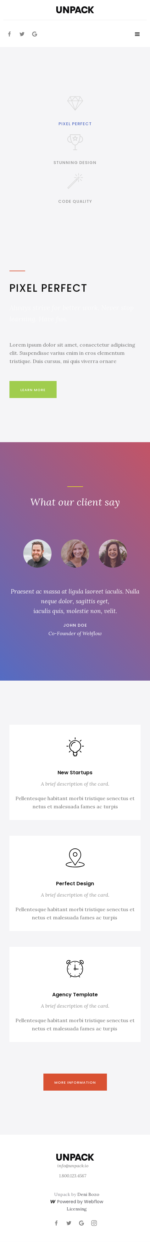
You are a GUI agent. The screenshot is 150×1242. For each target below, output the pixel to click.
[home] (75, 9)
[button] (137, 34)
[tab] (75, 110)
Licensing (77, 1209)
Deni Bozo (88, 1194)
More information (75, 1082)
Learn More (33, 389)
